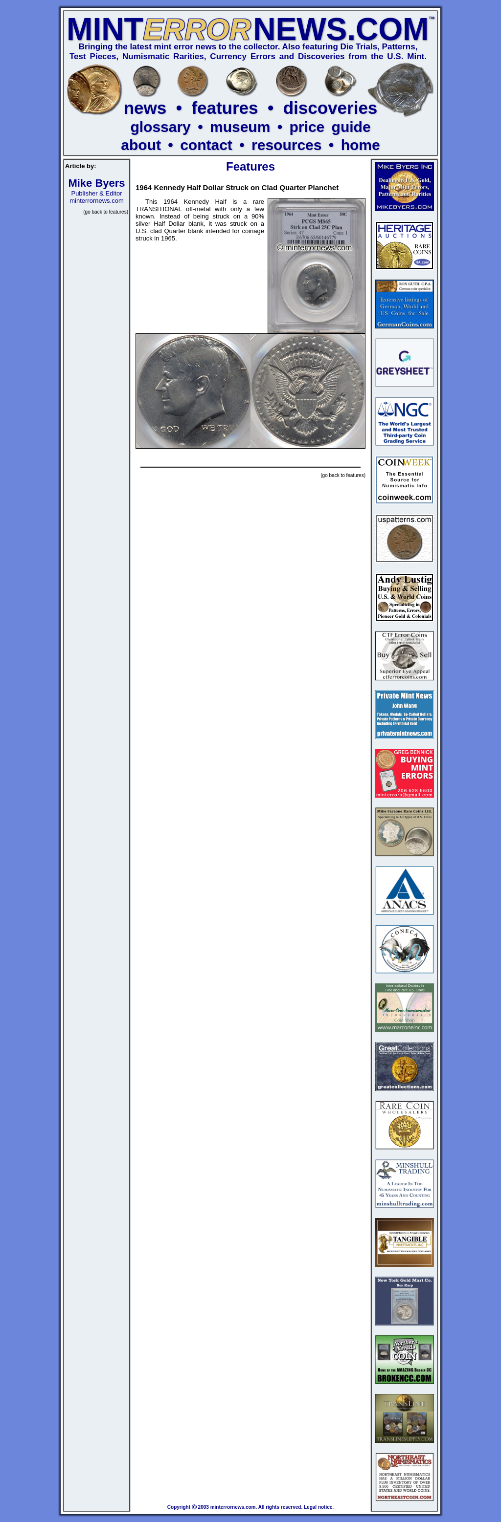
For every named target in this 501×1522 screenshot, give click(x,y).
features (224, 107)
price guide (330, 127)
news (145, 107)
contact (206, 145)
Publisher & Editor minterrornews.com (96, 192)
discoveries (330, 107)
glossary (160, 127)
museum (240, 127)
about (141, 145)
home (360, 145)
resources (286, 145)
